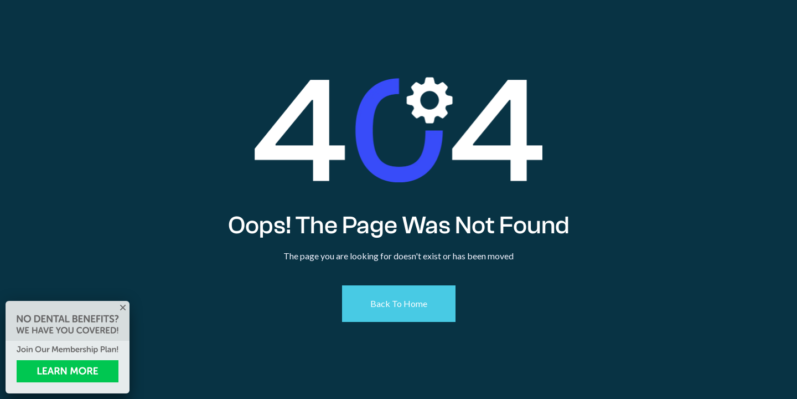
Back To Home (398, 303)
